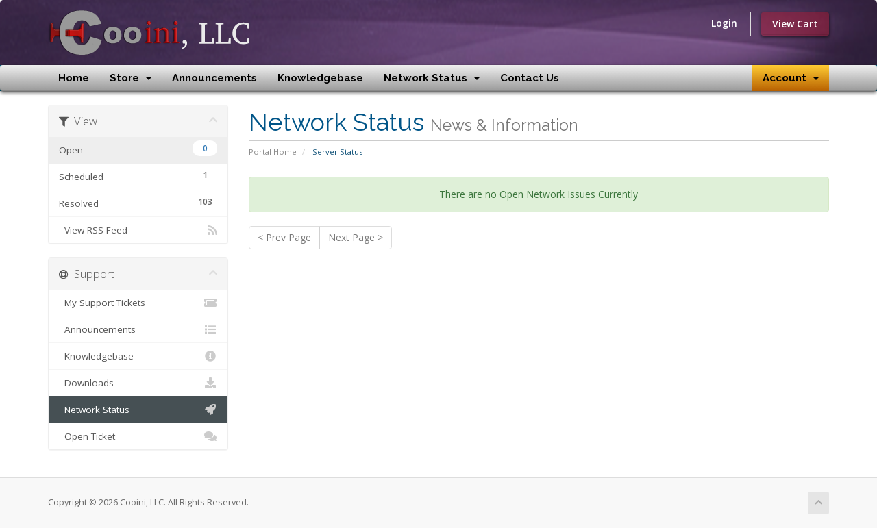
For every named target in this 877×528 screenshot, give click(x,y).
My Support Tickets (138, 302)
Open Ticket (138, 436)
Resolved (138, 202)
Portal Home (273, 152)
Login (724, 22)
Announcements (214, 78)
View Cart (795, 23)
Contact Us (529, 78)
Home (73, 78)
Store (130, 78)
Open (138, 148)
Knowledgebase (320, 78)
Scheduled (138, 175)
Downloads (138, 383)
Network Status (432, 78)
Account (791, 78)
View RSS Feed (138, 230)
